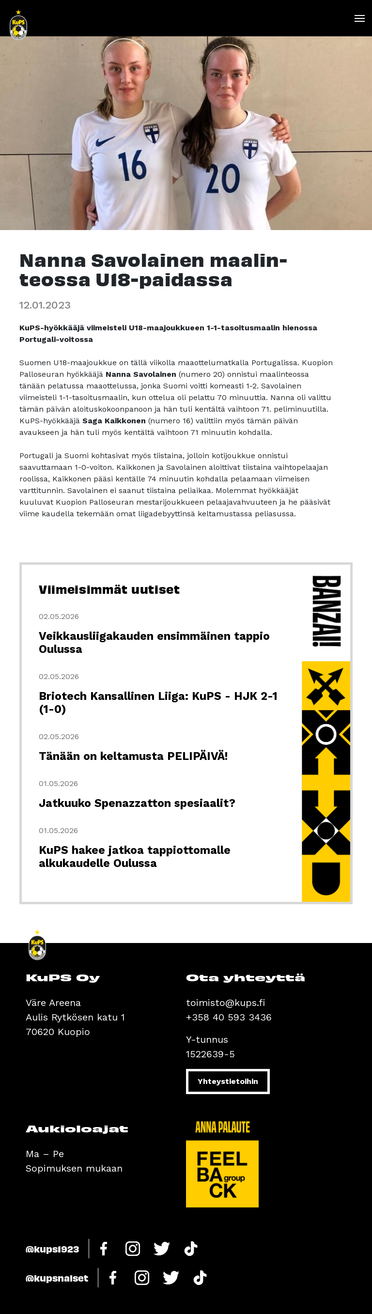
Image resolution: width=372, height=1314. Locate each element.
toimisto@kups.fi (225, 1002)
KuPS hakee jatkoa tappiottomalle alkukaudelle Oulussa (135, 857)
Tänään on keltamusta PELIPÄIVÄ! (133, 756)
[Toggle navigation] (359, 18)
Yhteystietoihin (228, 1081)
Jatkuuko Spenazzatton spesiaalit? (137, 803)
